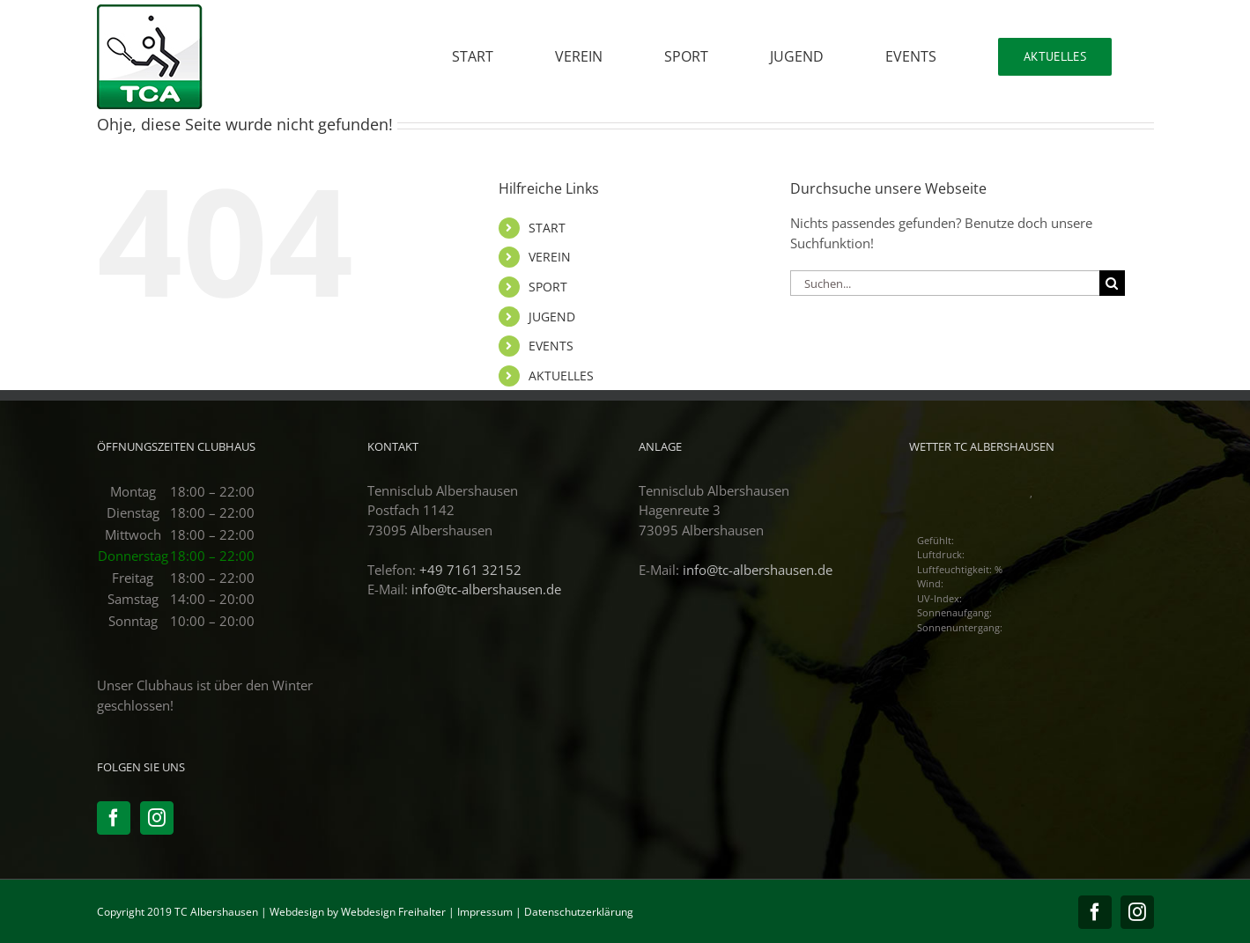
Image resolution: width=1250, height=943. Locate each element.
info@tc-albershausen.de (486, 589)
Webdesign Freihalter (393, 911)
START (547, 227)
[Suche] (1112, 283)
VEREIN (550, 256)
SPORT (548, 286)
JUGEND (552, 316)
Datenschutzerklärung (578, 911)
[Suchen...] (944, 283)
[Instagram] (157, 818)
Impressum (485, 911)
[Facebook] (113, 818)
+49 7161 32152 (470, 569)
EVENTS (551, 345)
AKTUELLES (561, 375)
